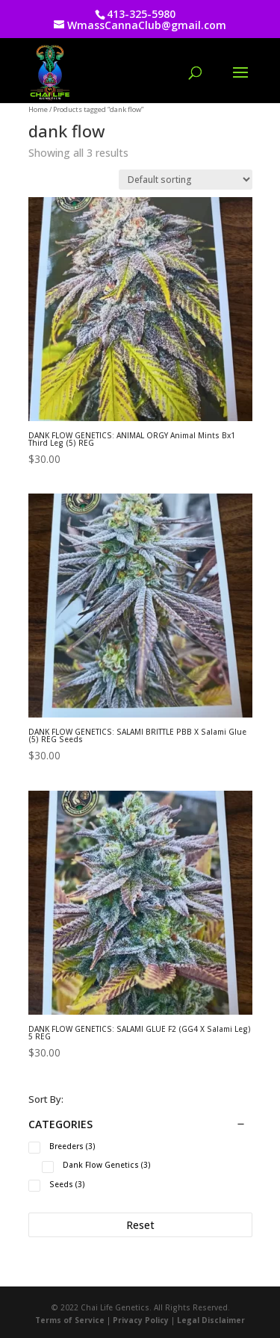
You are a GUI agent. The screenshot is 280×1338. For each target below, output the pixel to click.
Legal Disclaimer (211, 1320)
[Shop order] (185, 179)
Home (38, 109)
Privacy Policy (141, 1320)
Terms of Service (70, 1320)
